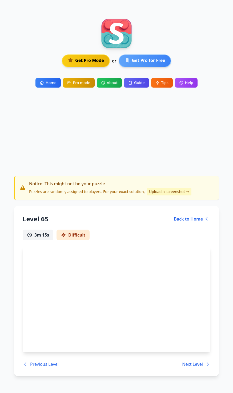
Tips (161, 82)
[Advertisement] (116, 127)
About (109, 82)
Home (48, 82)
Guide (136, 82)
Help (186, 82)
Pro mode (78, 82)
